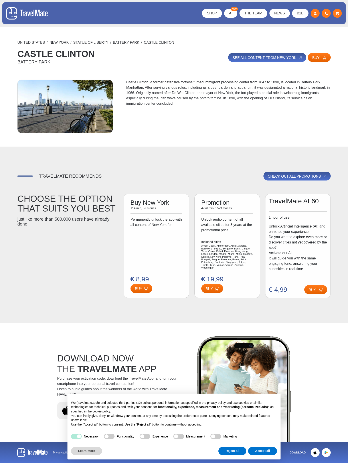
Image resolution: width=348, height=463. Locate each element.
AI (233, 12)
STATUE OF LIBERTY (90, 42)
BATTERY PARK (126, 42)
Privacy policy (61, 452)
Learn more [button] (86, 451)
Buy (319, 58)
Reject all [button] (232, 451)
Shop (212, 13)
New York (59, 42)
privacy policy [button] (216, 402)
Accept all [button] (262, 451)
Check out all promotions (297, 176)
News (279, 13)
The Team (253, 13)
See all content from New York (267, 57)
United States (31, 42)
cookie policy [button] (101, 411)
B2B (300, 13)
